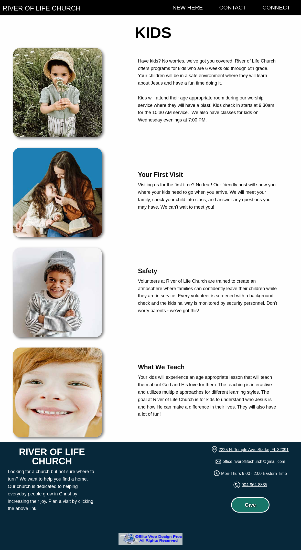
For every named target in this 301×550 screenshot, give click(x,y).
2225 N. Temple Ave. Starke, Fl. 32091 (253, 449)
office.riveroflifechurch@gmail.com (254, 461)
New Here (188, 7)
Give (250, 505)
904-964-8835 (254, 485)
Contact (232, 7)
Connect (276, 7)
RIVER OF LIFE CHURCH (42, 8)
